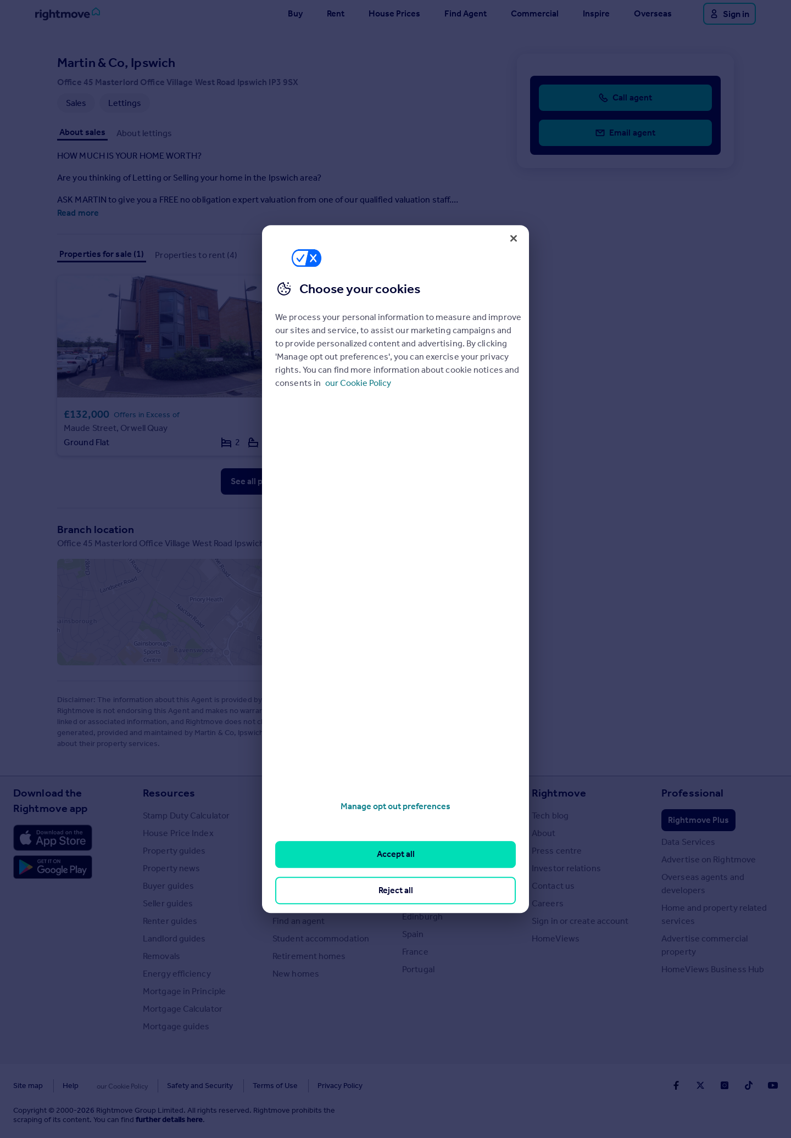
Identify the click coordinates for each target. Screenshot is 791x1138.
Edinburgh (422, 917)
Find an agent (298, 921)
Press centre (557, 851)
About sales (82, 132)
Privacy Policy (318, 1086)
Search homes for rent (316, 833)
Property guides (174, 851)
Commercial (535, 13)
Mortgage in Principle (184, 991)
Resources (169, 793)
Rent (335, 13)
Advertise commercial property (704, 945)
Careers (548, 904)
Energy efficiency (177, 974)
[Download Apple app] (52, 838)
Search (289, 793)
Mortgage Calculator (182, 1009)
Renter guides (170, 921)
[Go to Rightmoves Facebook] (676, 1085)
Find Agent (465, 13)
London (417, 847)
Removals (161, 956)
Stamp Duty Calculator (186, 816)
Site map (28, 1086)
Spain (413, 934)
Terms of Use (253, 1086)
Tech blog (550, 816)
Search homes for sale (315, 816)
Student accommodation (320, 939)
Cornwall (419, 864)
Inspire (596, 13)
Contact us (553, 886)
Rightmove (559, 793)
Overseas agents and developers (702, 884)
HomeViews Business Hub (712, 970)
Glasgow (419, 882)
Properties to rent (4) (196, 255)
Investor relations (566, 869)
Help (71, 1086)
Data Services (688, 842)
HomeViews (556, 939)
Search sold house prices (321, 904)
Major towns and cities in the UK (458, 822)
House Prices (394, 13)
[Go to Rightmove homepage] (67, 13)
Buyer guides (168, 886)
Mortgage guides (176, 1027)
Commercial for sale (311, 851)
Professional (692, 793)
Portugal (418, 970)
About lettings (144, 133)
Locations (427, 793)
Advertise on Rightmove (708, 860)
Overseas (653, 13)
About (544, 833)
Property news (171, 869)
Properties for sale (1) (101, 254)
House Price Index (178, 833)
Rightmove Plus (698, 820)
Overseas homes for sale (320, 886)
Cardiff (415, 899)
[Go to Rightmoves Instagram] (724, 1085)
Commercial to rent (310, 869)
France (415, 952)
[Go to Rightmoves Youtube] (773, 1085)
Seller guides (168, 904)
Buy (295, 13)
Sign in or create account (580, 921)
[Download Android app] (52, 869)
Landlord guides (174, 939)
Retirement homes (309, 956)
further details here (169, 1120)
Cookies (112, 1086)
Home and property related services (714, 915)
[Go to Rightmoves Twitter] (700, 1085)
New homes (295, 974)
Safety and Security (178, 1086)
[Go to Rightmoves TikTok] (749, 1085)
